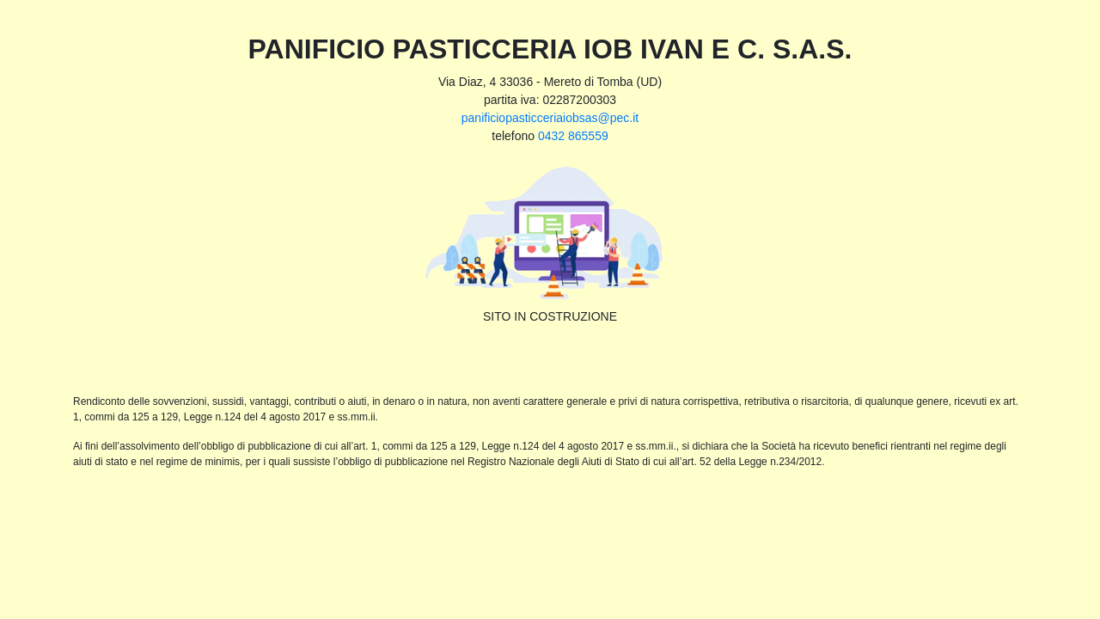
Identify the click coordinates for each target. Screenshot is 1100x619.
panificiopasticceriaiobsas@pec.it (550, 118)
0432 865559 (573, 136)
